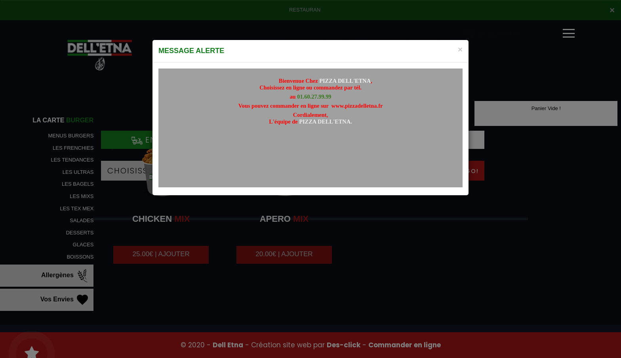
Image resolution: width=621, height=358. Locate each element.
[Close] (460, 49)
